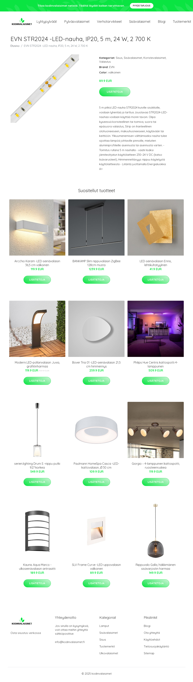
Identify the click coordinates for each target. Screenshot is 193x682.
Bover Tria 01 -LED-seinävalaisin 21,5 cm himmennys (96, 366)
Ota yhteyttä (152, 635)
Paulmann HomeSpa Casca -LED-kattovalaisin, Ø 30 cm (96, 467)
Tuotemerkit (107, 648)
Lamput (104, 628)
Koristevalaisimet (154, 60)
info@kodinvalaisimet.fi (70, 644)
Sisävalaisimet (139, 22)
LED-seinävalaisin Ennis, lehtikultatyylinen (156, 265)
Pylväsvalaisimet (77, 22)
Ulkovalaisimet (108, 655)
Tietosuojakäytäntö (156, 648)
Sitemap (149, 655)
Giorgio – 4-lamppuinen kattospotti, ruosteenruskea (156, 467)
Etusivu (15, 48)
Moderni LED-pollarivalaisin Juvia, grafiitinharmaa (37, 366)
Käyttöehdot (152, 641)
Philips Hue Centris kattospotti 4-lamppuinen (156, 366)
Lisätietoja (115, 93)
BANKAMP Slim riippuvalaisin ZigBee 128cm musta (96, 265)
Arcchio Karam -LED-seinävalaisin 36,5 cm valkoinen (37, 265)
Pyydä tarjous (141, 5)
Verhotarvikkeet (109, 22)
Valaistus (105, 63)
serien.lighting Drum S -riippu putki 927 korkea (37, 467)
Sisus (119, 60)
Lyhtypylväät (46, 22)
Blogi (161, 22)
